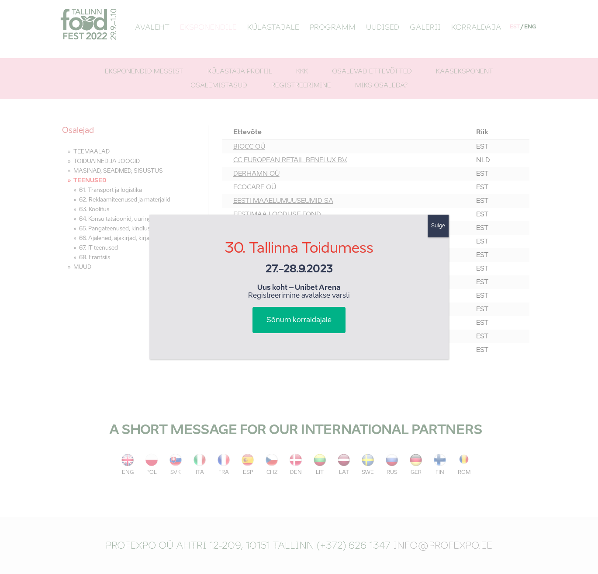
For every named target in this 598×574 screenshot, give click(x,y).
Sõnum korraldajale (299, 320)
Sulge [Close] (438, 226)
